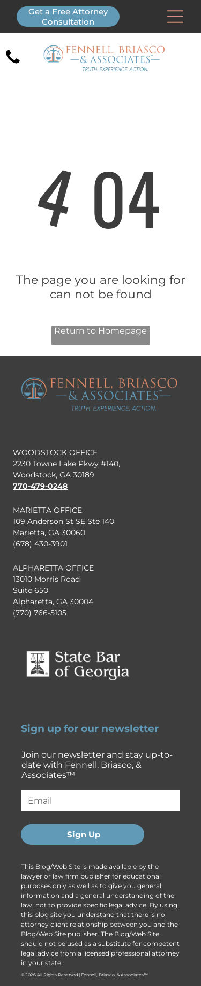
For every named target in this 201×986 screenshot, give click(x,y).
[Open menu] (175, 17)
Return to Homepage (100, 331)
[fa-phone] (12, 63)
